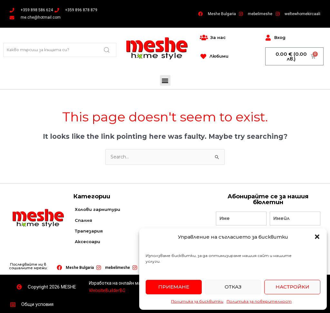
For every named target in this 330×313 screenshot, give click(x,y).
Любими (218, 56)
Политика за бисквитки (197, 301)
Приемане (173, 287)
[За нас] (203, 37)
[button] (317, 236)
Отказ (233, 287)
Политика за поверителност (259, 301)
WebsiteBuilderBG (107, 290)
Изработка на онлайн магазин (121, 283)
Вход (280, 37)
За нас (218, 37)
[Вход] (268, 38)
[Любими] (203, 56)
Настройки (292, 287)
